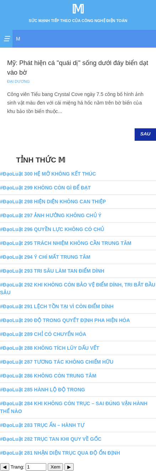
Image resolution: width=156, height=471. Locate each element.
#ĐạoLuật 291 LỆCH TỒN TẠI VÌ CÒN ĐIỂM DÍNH (57, 306)
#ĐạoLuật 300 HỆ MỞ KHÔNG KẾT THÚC (48, 174)
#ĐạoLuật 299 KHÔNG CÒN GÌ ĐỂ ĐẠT (45, 188)
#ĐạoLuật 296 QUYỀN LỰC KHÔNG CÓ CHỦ (52, 229)
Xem (55, 467)
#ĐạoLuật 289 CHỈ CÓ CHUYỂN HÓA (43, 334)
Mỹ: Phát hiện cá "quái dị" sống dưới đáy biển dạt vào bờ (77, 67)
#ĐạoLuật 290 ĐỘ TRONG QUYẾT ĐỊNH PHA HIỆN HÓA (65, 320)
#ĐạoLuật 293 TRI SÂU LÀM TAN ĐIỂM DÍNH (52, 271)
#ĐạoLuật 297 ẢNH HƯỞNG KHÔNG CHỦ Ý (51, 215)
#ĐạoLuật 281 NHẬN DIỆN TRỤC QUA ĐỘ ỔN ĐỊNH (60, 453)
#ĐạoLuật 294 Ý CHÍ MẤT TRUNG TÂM (45, 257)
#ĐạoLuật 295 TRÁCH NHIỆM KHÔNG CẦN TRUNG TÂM (65, 243)
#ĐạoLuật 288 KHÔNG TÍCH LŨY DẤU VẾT (49, 348)
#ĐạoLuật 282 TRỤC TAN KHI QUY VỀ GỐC (51, 439)
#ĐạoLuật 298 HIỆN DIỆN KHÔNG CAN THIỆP (53, 201)
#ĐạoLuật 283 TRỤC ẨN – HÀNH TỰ (42, 425)
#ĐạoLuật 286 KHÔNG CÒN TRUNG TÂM (48, 376)
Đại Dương (18, 81)
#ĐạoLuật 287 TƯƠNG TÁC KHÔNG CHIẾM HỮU (56, 362)
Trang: (29, 467)
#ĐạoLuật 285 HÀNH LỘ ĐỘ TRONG (42, 389)
